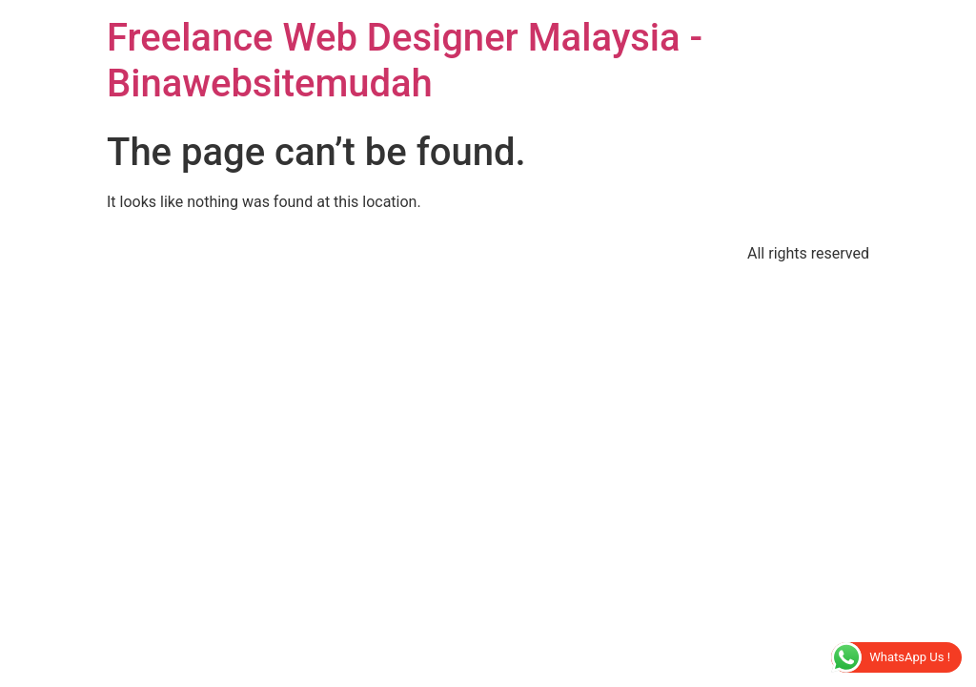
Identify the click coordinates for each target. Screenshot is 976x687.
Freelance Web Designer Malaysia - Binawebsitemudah (404, 60)
